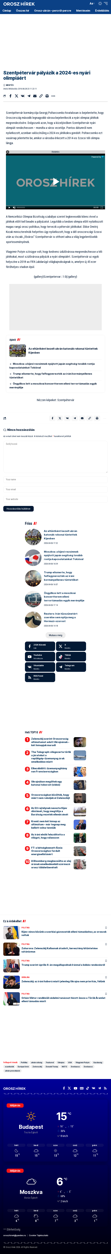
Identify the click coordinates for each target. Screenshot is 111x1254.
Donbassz (75, 1067)
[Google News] (81, 1088)
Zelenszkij (37, 1067)
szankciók (9, 1067)
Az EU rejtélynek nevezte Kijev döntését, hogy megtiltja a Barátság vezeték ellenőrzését (49, 811)
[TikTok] (87, 1088)
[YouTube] (75, 1088)
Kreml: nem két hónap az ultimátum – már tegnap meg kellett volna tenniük (48, 824)
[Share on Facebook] (10, 96)
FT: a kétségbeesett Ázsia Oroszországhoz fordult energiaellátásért (46, 851)
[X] (71, 646)
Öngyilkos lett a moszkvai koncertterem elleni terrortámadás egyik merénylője (64, 596)
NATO (64, 1067)
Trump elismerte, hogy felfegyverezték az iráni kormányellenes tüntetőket (61, 576)
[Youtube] (40, 656)
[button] (85, 3)
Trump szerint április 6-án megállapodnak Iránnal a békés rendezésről (63, 964)
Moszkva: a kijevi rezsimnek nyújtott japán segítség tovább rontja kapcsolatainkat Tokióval (63, 555)
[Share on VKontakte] (22, 96)
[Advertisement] (55, 40)
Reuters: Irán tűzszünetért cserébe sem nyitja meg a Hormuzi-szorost (60, 617)
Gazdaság (97, 1062)
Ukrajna (25, 977)
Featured (50, 1062)
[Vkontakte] (40, 667)
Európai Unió (23, 1067)
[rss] (40, 677)
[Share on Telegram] (29, 96)
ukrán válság (36, 1062)
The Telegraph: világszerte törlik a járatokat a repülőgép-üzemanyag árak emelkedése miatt (51, 757)
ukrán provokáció (12, 1071)
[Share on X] (16, 96)
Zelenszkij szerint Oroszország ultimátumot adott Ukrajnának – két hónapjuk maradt (50, 742)
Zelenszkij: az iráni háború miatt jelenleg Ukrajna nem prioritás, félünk (63, 981)
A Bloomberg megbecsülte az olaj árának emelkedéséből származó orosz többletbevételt (51, 864)
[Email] (35, 96)
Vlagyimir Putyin (83, 1062)
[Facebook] (40, 646)
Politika (25, 928)
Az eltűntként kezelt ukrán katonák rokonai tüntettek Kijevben (60, 534)
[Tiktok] (71, 656)
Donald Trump (52, 1067)
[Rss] (105, 1088)
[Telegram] (71, 667)
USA (70, 1062)
